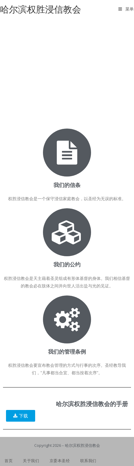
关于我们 (31, 460)
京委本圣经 (60, 460)
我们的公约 (67, 264)
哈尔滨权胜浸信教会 (40, 9)
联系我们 (88, 460)
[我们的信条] (67, 153)
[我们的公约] (67, 232)
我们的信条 (67, 184)
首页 (9, 460)
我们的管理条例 (67, 351)
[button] (20, 416)
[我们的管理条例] (67, 319)
